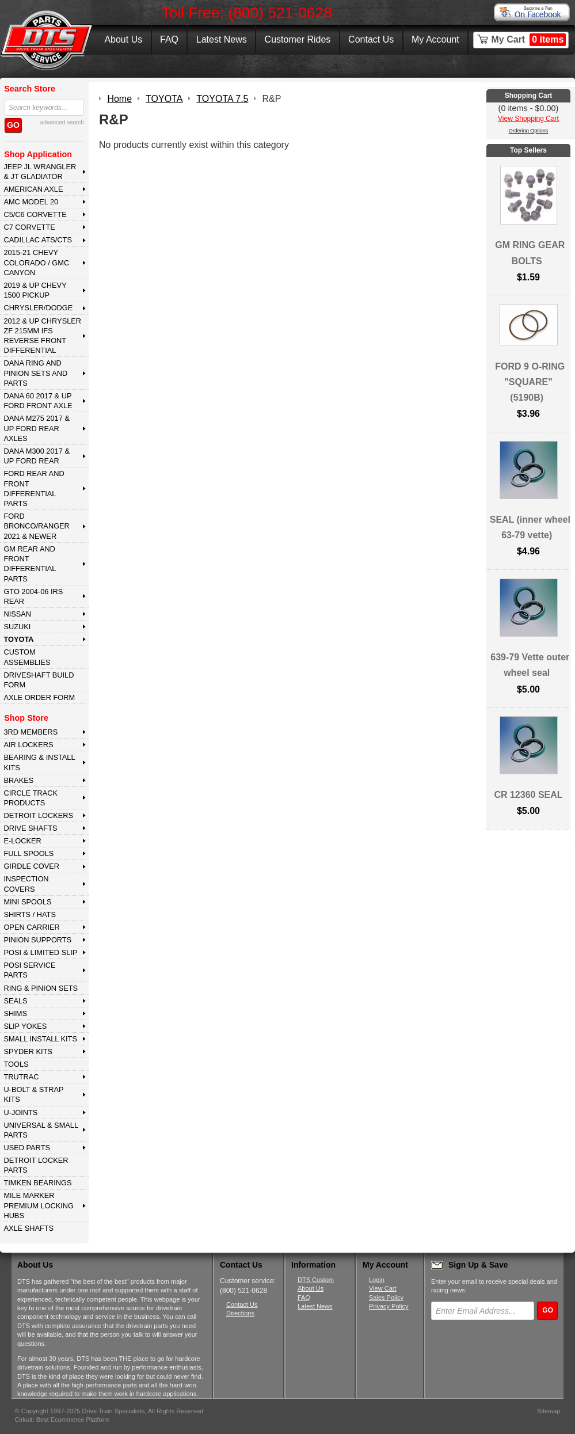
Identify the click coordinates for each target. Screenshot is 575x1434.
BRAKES (18, 780)
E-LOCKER (22, 840)
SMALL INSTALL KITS (40, 1038)
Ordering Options (529, 131)
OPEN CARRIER (31, 927)
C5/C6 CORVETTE (34, 214)
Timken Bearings (37, 1182)
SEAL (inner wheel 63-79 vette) (530, 527)
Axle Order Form (39, 697)
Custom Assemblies (26, 657)
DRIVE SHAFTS (30, 828)
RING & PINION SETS (40, 988)
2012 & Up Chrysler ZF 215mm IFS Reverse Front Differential (42, 336)
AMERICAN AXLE (33, 189)
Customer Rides (298, 39)
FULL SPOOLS (28, 853)
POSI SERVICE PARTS (29, 970)
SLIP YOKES (25, 1026)
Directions (240, 1313)
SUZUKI (17, 626)
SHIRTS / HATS (29, 914)
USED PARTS (26, 1147)
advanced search (62, 122)
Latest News (221, 39)
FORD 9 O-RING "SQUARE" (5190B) (530, 382)
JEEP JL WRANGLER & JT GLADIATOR (39, 171)
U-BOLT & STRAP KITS (33, 1094)
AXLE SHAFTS (28, 1228)
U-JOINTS (20, 1112)
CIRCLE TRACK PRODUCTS (30, 798)
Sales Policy (386, 1297)
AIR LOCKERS (28, 744)
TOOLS (15, 1064)
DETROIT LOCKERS (38, 815)
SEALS (15, 1000)
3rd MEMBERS (30, 732)
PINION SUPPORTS (37, 939)
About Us (123, 39)
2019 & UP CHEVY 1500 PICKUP (34, 290)
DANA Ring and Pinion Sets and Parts (35, 373)
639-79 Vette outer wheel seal (529, 665)
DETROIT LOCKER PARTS (35, 1165)
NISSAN (17, 614)
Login (376, 1279)
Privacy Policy (388, 1306)
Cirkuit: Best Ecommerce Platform (62, 1419)
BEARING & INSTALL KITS (39, 762)
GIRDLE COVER (31, 866)
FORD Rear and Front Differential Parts (33, 488)
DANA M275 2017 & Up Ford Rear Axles (36, 428)
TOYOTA (18, 639)
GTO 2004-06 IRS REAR (33, 596)
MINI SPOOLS (27, 901)
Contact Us (371, 39)
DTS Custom (316, 1279)
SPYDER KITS (27, 1051)
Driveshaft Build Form (38, 680)
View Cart (382, 1288)
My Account (435, 39)
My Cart (529, 39)
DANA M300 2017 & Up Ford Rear (36, 456)
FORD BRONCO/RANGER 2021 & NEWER (36, 526)
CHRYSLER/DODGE (38, 307)
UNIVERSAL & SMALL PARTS (40, 1130)
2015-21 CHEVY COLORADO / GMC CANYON (36, 262)
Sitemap (548, 1411)
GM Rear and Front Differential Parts (29, 564)
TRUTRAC (21, 1076)
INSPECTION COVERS (25, 883)
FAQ (169, 39)
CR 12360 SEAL (528, 795)
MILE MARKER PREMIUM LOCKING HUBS (38, 1205)
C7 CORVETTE (29, 227)
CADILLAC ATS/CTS (37, 239)
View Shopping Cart (528, 119)
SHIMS (15, 1013)
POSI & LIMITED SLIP (40, 952)
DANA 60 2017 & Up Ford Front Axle (37, 400)
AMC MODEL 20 (30, 201)
